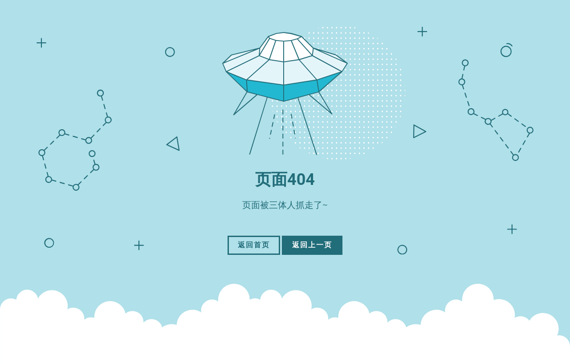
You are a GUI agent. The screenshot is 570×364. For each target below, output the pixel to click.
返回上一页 (312, 245)
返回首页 (254, 245)
